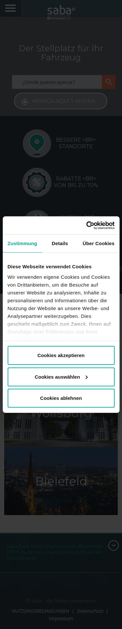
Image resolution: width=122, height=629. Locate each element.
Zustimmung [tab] (22, 243)
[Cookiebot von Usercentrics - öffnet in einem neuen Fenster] (87, 225)
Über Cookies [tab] (99, 243)
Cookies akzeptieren (61, 355)
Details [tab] (60, 243)
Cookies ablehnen (61, 398)
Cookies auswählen (61, 376)
